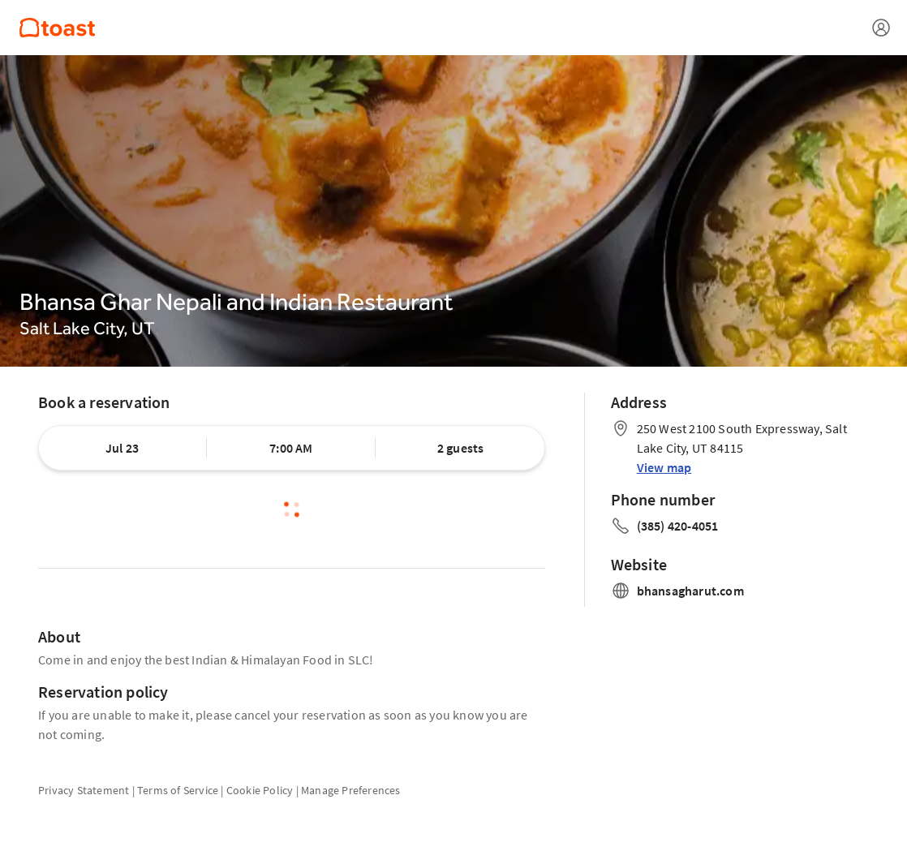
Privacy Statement (83, 790)
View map (664, 467)
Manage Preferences (351, 790)
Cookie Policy (260, 790)
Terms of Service (177, 790)
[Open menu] (881, 27)
